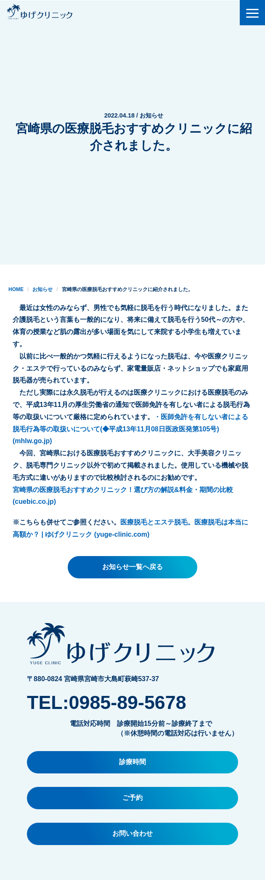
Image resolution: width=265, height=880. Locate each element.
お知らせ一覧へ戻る (132, 566)
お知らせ (42, 289)
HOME (16, 289)
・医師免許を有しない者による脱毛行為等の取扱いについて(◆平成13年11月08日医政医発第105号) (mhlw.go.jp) (130, 429)
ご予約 (132, 797)
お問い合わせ (132, 833)
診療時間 (132, 761)
